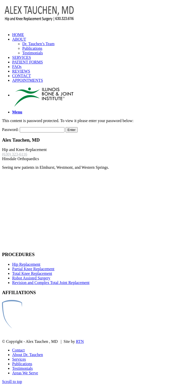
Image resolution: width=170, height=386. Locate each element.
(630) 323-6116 (14, 154)
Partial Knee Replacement (33, 269)
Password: (33, 129)
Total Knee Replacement (32, 273)
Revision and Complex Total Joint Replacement (51, 282)
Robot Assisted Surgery (31, 278)
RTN (80, 341)
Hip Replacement (26, 264)
